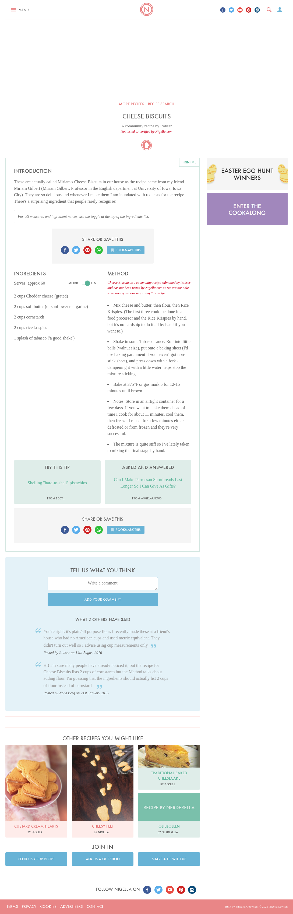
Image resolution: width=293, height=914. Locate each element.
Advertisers (71, 906)
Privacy (29, 906)
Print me (189, 162)
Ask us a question (103, 859)
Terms (12, 906)
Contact (95, 906)
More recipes (131, 103)
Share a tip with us (169, 859)
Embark (240, 906)
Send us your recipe (36, 859)
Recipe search (161, 103)
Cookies (48, 906)
